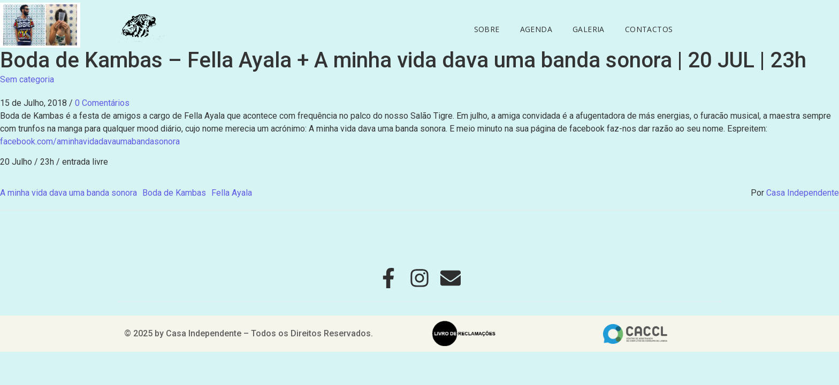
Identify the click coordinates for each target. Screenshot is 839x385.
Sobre (487, 29)
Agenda (536, 29)
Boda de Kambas (174, 193)
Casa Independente (802, 193)
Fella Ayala (231, 193)
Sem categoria (27, 79)
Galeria (589, 29)
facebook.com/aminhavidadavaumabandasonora (90, 141)
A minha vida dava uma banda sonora (68, 193)
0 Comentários (102, 103)
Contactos (649, 29)
